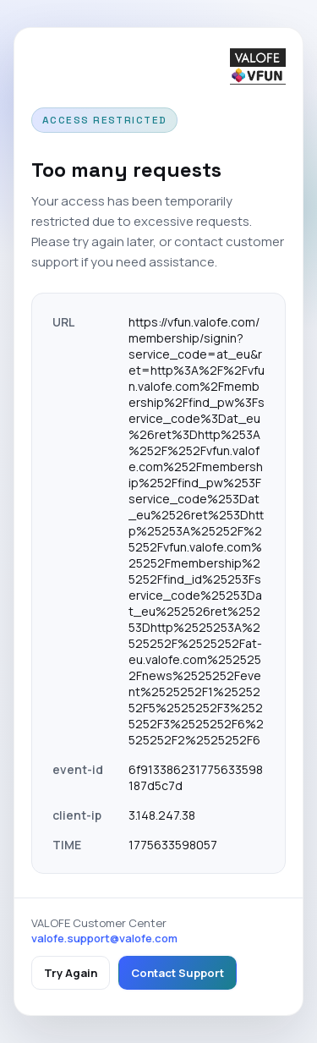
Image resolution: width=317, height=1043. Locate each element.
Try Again (70, 972)
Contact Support (177, 972)
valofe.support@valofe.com (104, 938)
